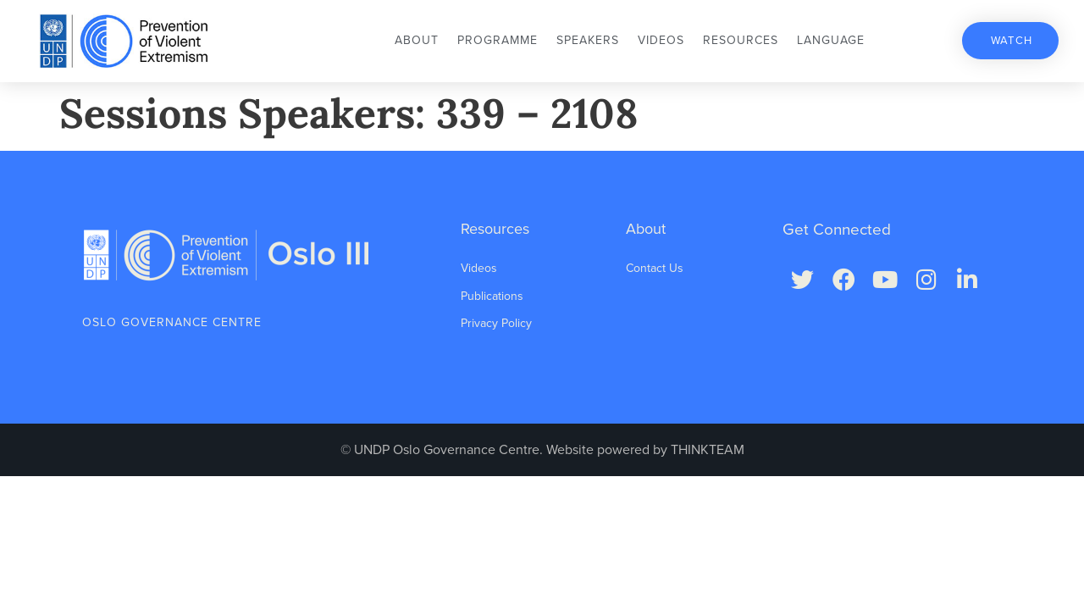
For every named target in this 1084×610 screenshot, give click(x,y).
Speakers (587, 40)
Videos (661, 40)
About (417, 40)
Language (831, 40)
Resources (740, 40)
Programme (497, 40)
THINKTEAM (707, 449)
